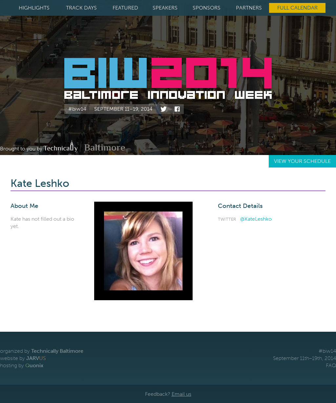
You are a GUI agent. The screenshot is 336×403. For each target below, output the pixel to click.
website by (23, 358)
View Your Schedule (302, 161)
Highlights (34, 8)
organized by (41, 351)
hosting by (21, 365)
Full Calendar (297, 8)
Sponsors (206, 8)
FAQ (331, 365)
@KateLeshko (256, 219)
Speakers (165, 8)
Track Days (81, 8)
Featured (125, 8)
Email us (181, 394)
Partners (249, 8)
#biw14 (77, 109)
